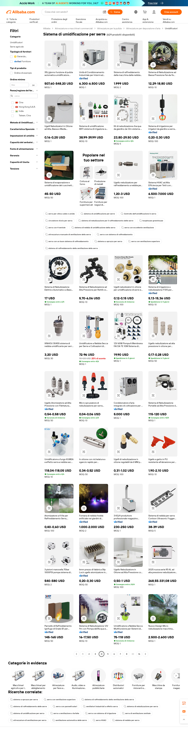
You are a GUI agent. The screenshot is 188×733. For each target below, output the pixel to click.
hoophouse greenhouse (151, 220)
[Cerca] (115, 11)
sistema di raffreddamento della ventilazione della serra (71, 248)
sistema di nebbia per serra (125, 720)
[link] (184, 703)
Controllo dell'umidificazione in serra (138, 214)
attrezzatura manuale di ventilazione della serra (68, 234)
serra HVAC (99, 720)
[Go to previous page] (76, 654)
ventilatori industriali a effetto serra (100, 706)
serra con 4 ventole (55, 227)
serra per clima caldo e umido (60, 214)
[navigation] (23, 341)
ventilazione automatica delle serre (69, 720)
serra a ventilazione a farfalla (64, 713)
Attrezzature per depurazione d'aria (143, 28)
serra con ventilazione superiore (144, 241)
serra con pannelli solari (65, 706)
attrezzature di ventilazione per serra (28, 720)
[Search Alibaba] (72, 12)
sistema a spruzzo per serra (108, 241)
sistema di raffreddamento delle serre (28, 706)
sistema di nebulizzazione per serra (141, 706)
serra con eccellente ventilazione (137, 227)
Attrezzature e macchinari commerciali (74, 28)
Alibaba (46, 28)
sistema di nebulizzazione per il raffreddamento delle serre (105, 220)
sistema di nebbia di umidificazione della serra (93, 227)
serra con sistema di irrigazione (100, 713)
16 (139, 654)
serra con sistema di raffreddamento (115, 234)
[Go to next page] (145, 654)
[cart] (145, 12)
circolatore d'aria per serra (58, 220)
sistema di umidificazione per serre (98, 214)
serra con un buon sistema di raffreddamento (67, 241)
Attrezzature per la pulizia (109, 28)
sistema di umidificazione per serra (27, 713)
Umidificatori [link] (171, 28)
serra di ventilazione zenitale (136, 713)
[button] (104, 12)
